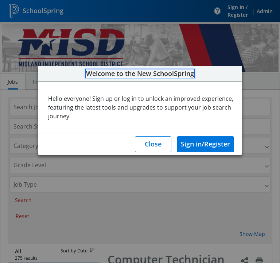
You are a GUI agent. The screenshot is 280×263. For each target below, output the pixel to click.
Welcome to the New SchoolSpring (140, 74)
